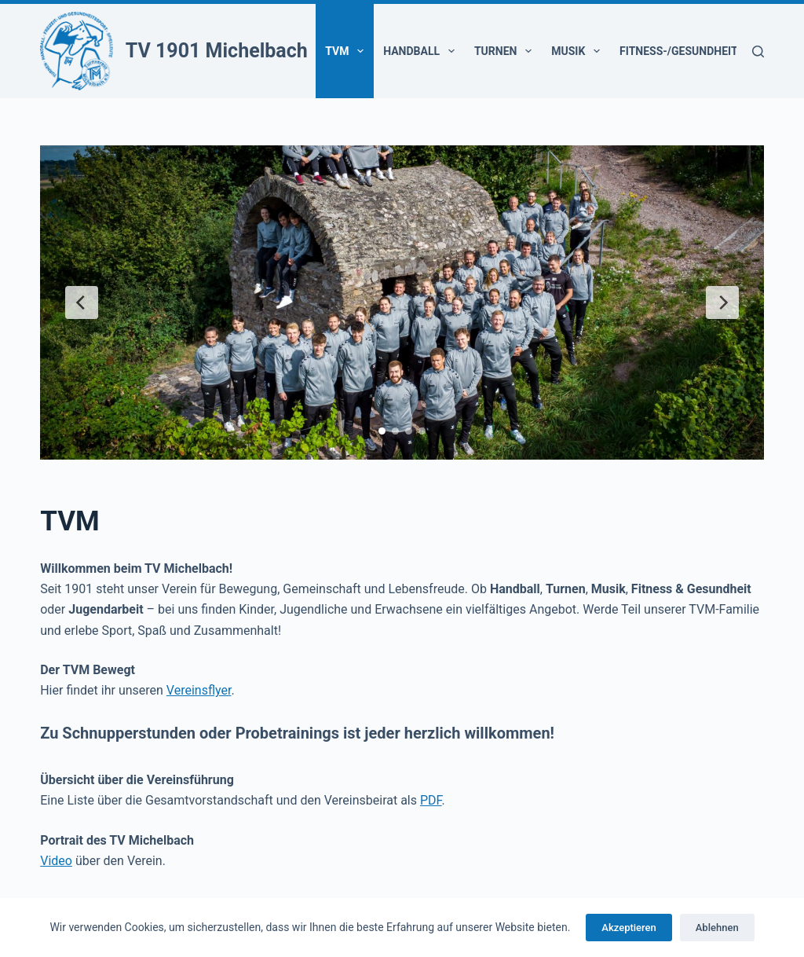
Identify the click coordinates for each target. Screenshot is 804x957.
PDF (431, 800)
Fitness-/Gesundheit (688, 51)
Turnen (506, 51)
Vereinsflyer (199, 690)
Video (56, 860)
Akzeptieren (628, 927)
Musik (578, 51)
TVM (347, 51)
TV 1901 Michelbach (217, 50)
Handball (422, 51)
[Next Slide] (722, 302)
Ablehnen (717, 927)
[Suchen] (758, 51)
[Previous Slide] (81, 302)
